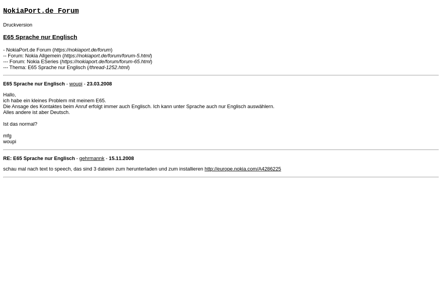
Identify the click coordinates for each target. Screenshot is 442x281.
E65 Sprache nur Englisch (40, 37)
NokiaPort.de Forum (41, 11)
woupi (75, 84)
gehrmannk (91, 158)
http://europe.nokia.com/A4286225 (243, 169)
